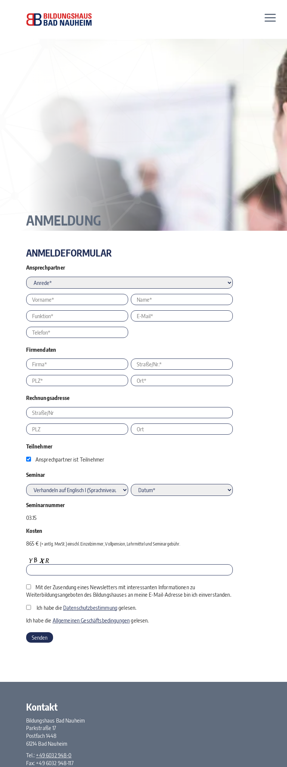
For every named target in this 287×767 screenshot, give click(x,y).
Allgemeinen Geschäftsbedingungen (91, 620)
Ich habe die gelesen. (86, 607)
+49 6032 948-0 (53, 755)
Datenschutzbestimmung (90, 607)
